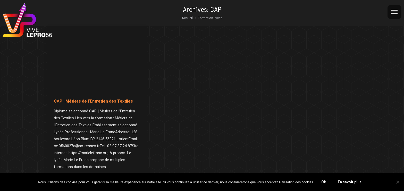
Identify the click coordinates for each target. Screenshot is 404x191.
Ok (323, 182)
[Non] (397, 182)
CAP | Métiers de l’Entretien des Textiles (93, 101)
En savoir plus (349, 182)
